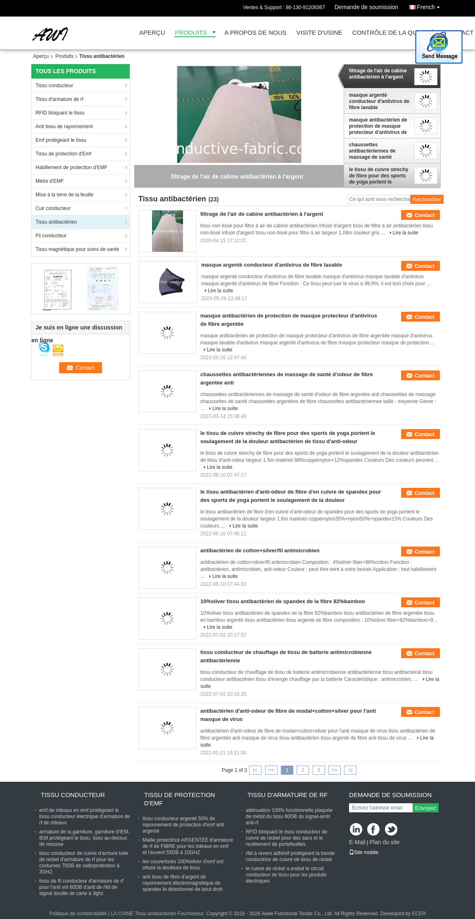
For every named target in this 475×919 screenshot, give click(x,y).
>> (334, 770)
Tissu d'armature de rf (59, 99)
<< (271, 770)
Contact (425, 215)
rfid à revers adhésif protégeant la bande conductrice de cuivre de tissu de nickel (290, 856)
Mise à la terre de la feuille (64, 195)
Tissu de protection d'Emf (63, 154)
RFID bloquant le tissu (60, 113)
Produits (191, 33)
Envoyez (425, 808)
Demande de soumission (366, 7)
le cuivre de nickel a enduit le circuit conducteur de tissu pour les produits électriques (286, 875)
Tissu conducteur (54, 85)
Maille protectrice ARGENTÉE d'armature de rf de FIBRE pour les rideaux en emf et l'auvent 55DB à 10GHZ (187, 846)
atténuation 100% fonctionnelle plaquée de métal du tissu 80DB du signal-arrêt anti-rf (289, 816)
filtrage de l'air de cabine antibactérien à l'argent (378, 74)
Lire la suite (405, 233)
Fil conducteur (51, 236)
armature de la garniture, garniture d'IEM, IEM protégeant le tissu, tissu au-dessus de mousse (84, 838)
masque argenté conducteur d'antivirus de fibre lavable (379, 101)
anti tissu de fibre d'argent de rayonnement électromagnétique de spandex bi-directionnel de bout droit (182, 883)
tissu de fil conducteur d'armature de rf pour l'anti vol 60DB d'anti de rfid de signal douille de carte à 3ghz (81, 887)
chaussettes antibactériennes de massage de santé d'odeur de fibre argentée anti (378, 151)
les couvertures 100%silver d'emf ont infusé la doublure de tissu (182, 865)
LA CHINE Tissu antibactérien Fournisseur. (158, 914)
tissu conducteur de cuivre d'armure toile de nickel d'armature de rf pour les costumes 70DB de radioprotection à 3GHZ (83, 862)
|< (255, 770)
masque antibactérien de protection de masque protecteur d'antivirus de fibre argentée (378, 126)
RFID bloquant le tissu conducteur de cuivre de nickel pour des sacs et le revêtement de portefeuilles (286, 838)
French (430, 5)
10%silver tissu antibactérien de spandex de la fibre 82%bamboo (282, 601)
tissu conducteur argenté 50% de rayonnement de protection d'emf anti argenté (183, 825)
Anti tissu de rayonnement (64, 126)
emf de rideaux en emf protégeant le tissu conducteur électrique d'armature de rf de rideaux (84, 816)
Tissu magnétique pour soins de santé (77, 249)
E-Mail (357, 842)
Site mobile (363, 852)
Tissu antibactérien (56, 222)
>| (350, 770)
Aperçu (152, 33)
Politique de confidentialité (78, 914)
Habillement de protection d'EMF (71, 167)
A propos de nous (256, 33)
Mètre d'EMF (50, 181)
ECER (418, 914)
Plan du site (384, 842)
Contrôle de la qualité (393, 33)
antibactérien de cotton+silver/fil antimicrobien (260, 550)
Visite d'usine (319, 33)
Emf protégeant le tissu (61, 140)
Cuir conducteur (53, 208)
